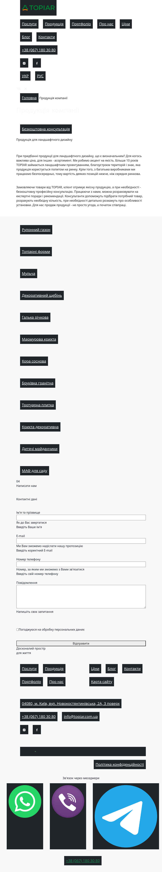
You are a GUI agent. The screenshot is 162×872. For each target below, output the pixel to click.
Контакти (46, 36)
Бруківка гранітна (38, 382)
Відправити (81, 643)
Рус (40, 75)
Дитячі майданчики (40, 448)
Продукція (54, 23)
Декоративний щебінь (42, 295)
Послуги (29, 23)
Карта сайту (101, 681)
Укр (25, 75)
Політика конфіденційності (120, 764)
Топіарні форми (36, 251)
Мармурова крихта (39, 339)
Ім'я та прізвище (28, 512)
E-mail (20, 536)
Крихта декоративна (40, 426)
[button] (18, 89)
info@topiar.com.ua (81, 716)
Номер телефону (28, 559)
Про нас (106, 23)
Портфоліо (81, 23)
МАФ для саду (34, 470)
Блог (26, 36)
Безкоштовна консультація (46, 128)
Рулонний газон (36, 229)
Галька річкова (35, 317)
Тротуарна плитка (38, 404)
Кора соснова (34, 361)
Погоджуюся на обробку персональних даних (52, 629)
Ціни (126, 23)
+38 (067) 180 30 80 (39, 49)
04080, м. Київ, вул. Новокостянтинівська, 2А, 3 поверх (71, 703)
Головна (29, 97)
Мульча (28, 273)
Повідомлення (26, 583)
